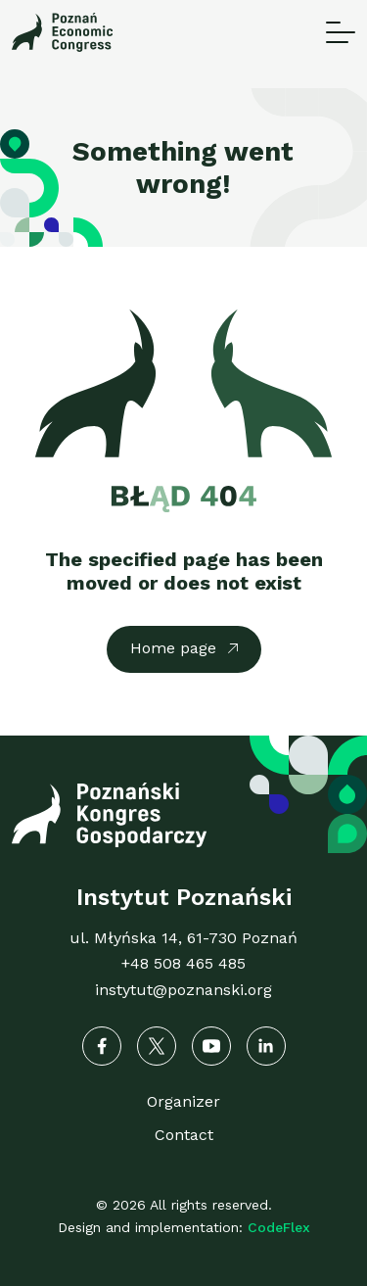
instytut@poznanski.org (183, 989)
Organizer (183, 1101)
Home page (173, 648)
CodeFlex (279, 1227)
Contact (184, 1134)
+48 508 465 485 (183, 963)
